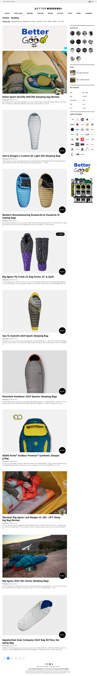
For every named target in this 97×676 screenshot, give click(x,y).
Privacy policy (52, 666)
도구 (71, 108)
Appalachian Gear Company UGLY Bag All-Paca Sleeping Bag (30, 641)
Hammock (40, 21)
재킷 (71, 104)
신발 (84, 100)
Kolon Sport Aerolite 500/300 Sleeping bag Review (30, 96)
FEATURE (40, 13)
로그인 (7, 1)
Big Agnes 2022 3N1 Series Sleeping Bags (25, 580)
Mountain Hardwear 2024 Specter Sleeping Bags (29, 396)
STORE (78, 13)
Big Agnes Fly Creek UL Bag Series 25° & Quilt (28, 276)
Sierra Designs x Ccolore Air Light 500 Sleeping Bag (31, 155)
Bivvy (45, 21)
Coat (59, 21)
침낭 (71, 96)
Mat (63, 21)
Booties (33, 21)
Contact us (58, 666)
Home (4, 1)
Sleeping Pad (26, 21)
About (38, 666)
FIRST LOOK (18, 13)
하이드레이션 (73, 100)
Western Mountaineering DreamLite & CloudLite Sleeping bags (30, 216)
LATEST (7, 13)
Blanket (54, 21)
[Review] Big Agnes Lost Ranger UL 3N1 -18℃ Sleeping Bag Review (31, 519)
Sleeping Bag (6, 21)
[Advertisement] (82, 214)
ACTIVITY (60, 13)
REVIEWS (30, 13)
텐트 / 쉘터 (85, 92)
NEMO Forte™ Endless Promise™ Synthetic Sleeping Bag (30, 457)
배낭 (71, 92)
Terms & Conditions (44, 666)
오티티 (84, 108)
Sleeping (15, 17)
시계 (84, 104)
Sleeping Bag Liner (16, 21)
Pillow (49, 21)
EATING (50, 13)
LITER (70, 13)
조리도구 (85, 96)
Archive (5, 17)
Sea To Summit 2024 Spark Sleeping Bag (25, 335)
